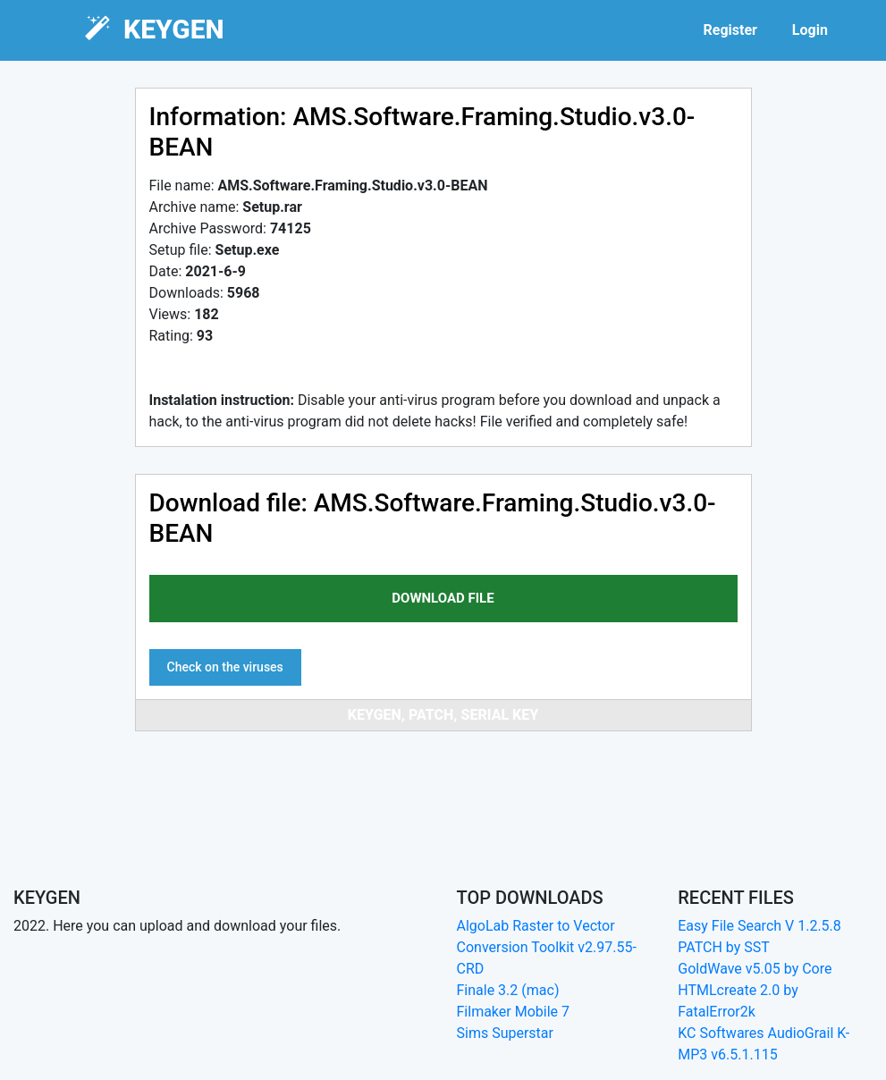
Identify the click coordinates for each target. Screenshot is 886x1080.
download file (443, 598)
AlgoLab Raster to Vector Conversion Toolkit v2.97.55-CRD (547, 947)
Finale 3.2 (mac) (508, 990)
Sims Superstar (505, 1033)
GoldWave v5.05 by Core (754, 968)
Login (810, 29)
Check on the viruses (225, 667)
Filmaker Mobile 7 (513, 1011)
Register (729, 29)
